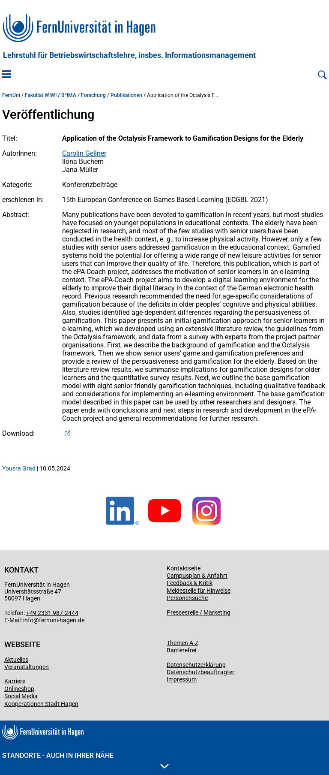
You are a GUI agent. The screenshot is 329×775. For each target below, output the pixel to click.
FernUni (11, 95)
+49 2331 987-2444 (52, 612)
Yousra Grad (19, 468)
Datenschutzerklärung (196, 664)
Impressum (182, 679)
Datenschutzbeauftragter (200, 672)
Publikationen (126, 95)
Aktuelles (16, 659)
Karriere (14, 681)
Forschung (93, 95)
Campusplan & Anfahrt (197, 575)
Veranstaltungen (26, 666)
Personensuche (187, 597)
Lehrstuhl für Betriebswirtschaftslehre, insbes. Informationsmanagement (129, 55)
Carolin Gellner (84, 153)
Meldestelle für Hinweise (198, 590)
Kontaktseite (183, 568)
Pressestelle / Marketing (198, 612)
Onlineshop (19, 688)
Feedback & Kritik (189, 582)
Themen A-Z (182, 642)
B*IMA (68, 95)
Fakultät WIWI (41, 95)
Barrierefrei (181, 650)
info (28, 620)
